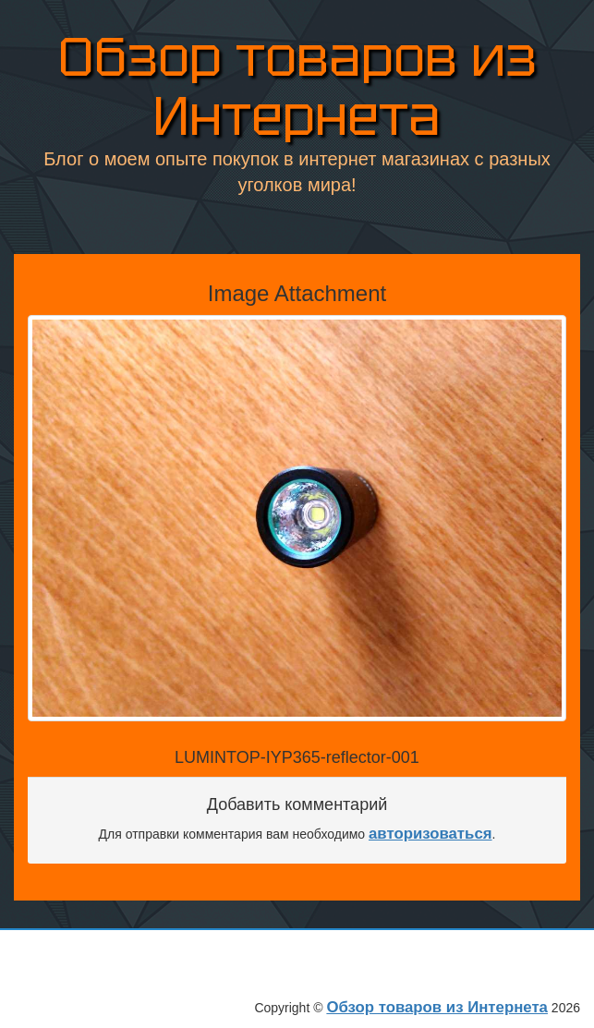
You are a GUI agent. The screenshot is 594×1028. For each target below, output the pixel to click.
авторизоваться (430, 833)
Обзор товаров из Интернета (297, 82)
